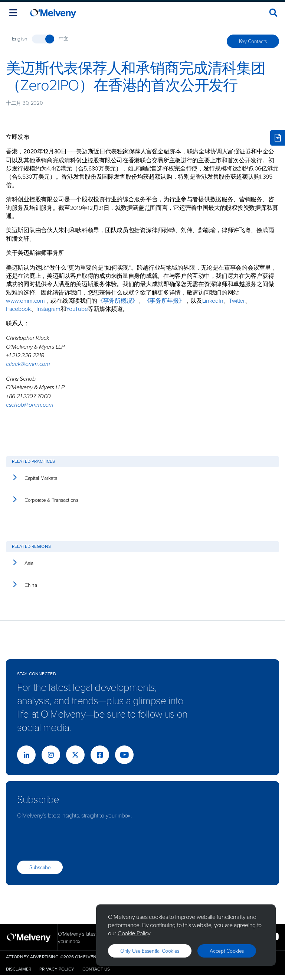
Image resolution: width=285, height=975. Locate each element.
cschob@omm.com (29, 404)
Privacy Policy (56, 969)
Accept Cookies (227, 950)
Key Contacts (253, 41)
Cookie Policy (134, 933)
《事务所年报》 (164, 300)
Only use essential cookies (149, 950)
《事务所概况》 (117, 300)
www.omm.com (25, 300)
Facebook (18, 309)
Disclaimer (18, 969)
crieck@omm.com (28, 364)
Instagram (48, 309)
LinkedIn (212, 300)
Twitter (237, 300)
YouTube (77, 309)
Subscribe (39, 867)
